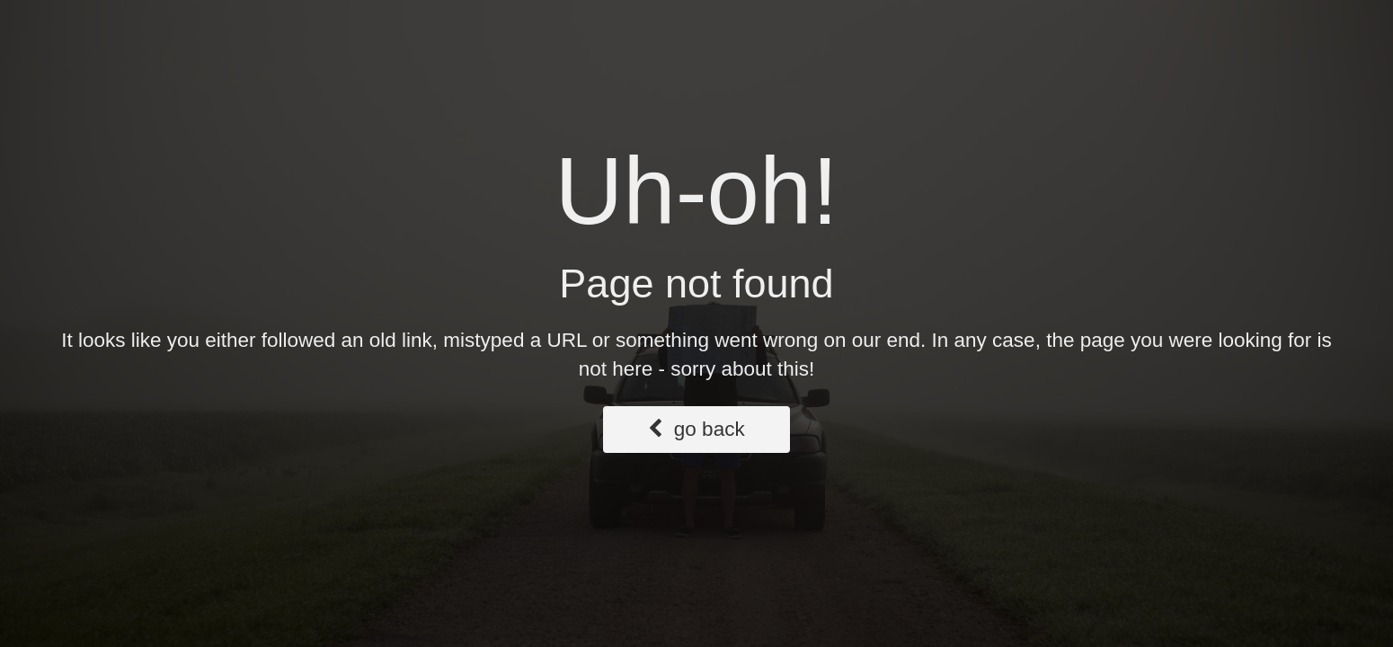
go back (696, 429)
